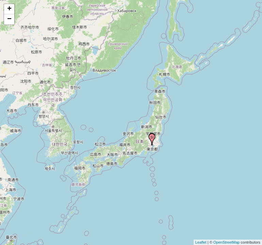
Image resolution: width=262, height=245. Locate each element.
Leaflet (201, 242)
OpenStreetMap (226, 242)
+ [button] (9, 9)
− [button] (9, 19)
